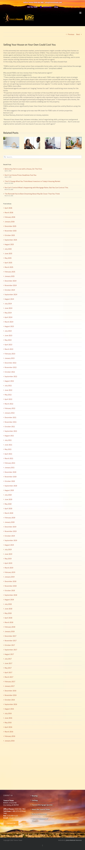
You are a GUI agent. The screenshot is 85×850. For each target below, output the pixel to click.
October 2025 (10, 235)
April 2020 (8, 508)
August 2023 (9, 326)
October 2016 (10, 700)
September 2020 (11, 486)
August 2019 (9, 545)
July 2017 (8, 659)
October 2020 (10, 481)
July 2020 (8, 495)
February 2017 (10, 681)
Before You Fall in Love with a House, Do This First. (23, 169)
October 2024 (10, 290)
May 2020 (8, 504)
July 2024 (8, 303)
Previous (71, 34)
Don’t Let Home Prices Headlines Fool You (20, 175)
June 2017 (8, 663)
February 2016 (10, 736)
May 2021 (8, 449)
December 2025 (10, 226)
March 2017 (9, 677)
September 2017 (11, 650)
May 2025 (8, 258)
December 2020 (10, 472)
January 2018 (9, 631)
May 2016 (8, 722)
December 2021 (10, 417)
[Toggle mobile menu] (80, 13)
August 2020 (9, 490)
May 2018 (8, 613)
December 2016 (10, 691)
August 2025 (9, 244)
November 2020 (10, 476)
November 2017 (10, 640)
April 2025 (8, 262)
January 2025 (9, 276)
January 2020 (9, 522)
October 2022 (10, 372)
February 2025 (10, 272)
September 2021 (11, 431)
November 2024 (10, 285)
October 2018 (10, 590)
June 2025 (8, 253)
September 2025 (11, 240)
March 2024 (9, 322)
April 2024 (8, 317)
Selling (35, 800)
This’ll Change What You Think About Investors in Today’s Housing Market (32, 181)
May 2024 (8, 313)
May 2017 (8, 668)
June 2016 (8, 718)
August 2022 (9, 381)
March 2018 (9, 622)
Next (78, 34)
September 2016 (11, 704)
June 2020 (8, 499)
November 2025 (10, 231)
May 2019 (8, 558)
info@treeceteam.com (53, 2)
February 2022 (10, 408)
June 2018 (8, 609)
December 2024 (10, 281)
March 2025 (9, 267)
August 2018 (9, 599)
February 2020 (10, 517)
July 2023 (8, 331)
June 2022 (8, 390)
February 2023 (10, 354)
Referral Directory (39, 814)
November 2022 (10, 367)
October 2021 (10, 426)
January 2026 (9, 221)
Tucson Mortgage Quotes (42, 805)
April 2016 (8, 727)
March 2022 (9, 404)
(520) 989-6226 (12, 815)
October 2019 (10, 536)
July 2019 (8, 549)
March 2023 (9, 349)
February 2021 (10, 463)
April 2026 (8, 208)
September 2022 (11, 376)
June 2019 (8, 554)
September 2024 (11, 294)
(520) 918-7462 (38, 2)
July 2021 (8, 440)
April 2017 (8, 672)
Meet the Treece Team (41, 809)
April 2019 (8, 563)
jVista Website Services (74, 840)
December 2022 (10, 363)
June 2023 (8, 335)
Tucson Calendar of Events (40, 819)
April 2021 (8, 454)
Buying (35, 796)
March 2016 (9, 731)
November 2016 (10, 695)
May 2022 (8, 395)
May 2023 (8, 340)
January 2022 (9, 413)
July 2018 (8, 604)
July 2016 (8, 713)
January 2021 (9, 467)
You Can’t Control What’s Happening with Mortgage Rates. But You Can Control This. (36, 187)
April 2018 (8, 618)
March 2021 (9, 458)
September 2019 (11, 540)
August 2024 (9, 299)
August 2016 (9, 709)
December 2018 (10, 581)
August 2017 (9, 654)
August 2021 (9, 435)
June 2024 (8, 308)
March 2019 (9, 568)
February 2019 (10, 572)
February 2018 (10, 627)
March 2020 (9, 513)
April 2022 (8, 399)
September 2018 (11, 595)
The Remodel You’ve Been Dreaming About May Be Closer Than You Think (32, 194)
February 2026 (10, 217)
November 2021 (10, 422)
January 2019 (9, 577)
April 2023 (8, 344)
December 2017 (10, 636)
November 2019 (10, 531)
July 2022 (8, 385)
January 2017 (9, 686)
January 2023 (9, 358)
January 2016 (9, 741)
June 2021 (8, 445)
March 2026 (9, 212)
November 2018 (10, 586)
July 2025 (8, 249)
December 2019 (10, 527)
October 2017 (10, 645)
